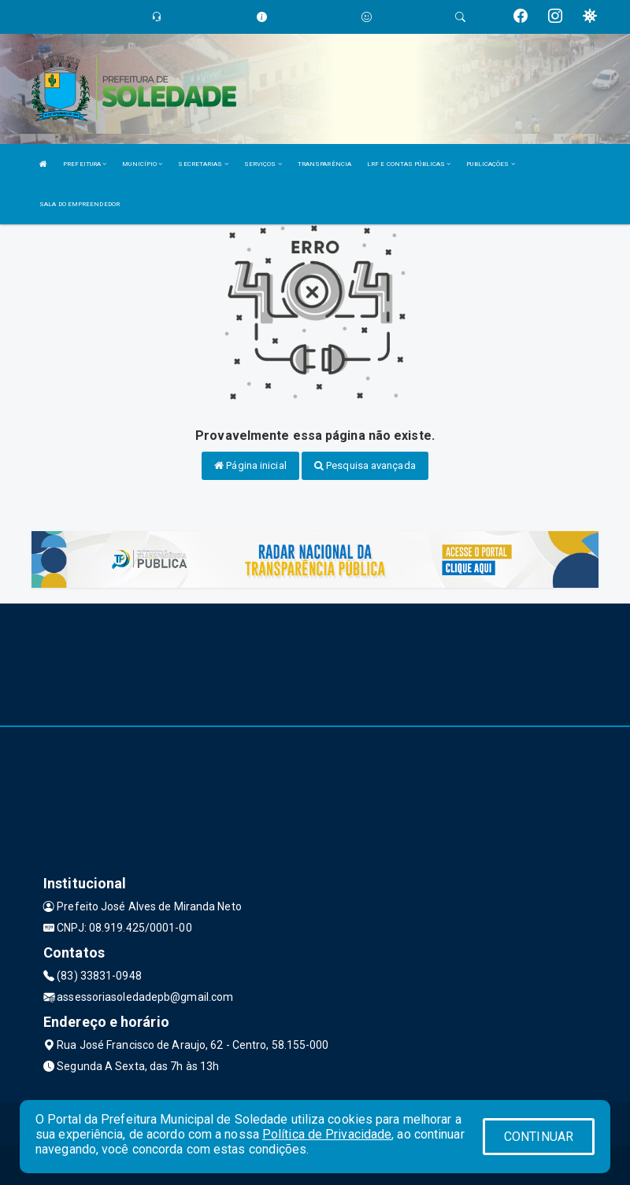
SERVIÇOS (263, 164)
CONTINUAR (538, 1136)
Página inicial (250, 465)
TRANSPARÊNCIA (324, 164)
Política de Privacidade (326, 1134)
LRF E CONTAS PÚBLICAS (408, 164)
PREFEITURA (84, 164)
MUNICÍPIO (142, 164)
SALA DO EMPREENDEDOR (79, 204)
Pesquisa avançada (365, 465)
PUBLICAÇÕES (490, 164)
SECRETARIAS (203, 164)
